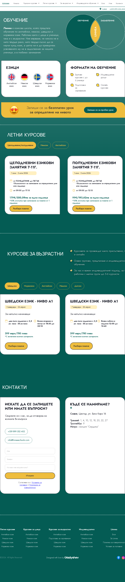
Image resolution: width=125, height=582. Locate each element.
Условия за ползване (114, 546)
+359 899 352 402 (117, 9)
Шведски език (7, 542)
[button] (31, 3)
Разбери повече (21, 208)
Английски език (7, 534)
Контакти (119, 3)
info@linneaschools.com (18, 440)
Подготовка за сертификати (60, 538)
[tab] (20, 145)
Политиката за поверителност (32, 486)
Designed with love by (55, 557)
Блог (103, 3)
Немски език (7, 538)
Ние (110, 3)
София (104, 9)
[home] (6, 3)
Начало (16, 3)
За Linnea (114, 538)
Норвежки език (7, 546)
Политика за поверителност (114, 542)
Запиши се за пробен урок (100, 109)
